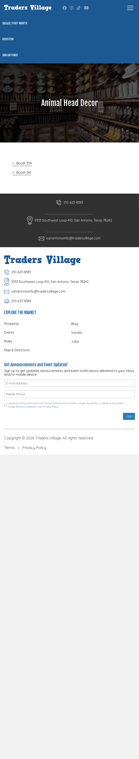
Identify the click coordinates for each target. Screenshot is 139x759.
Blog (74, 324)
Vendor (76, 333)
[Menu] (130, 8)
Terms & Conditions (26, 406)
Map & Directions (17, 350)
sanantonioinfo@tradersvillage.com (73, 238)
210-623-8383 (73, 202)
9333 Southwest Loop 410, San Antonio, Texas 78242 (73, 220)
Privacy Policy (50, 406)
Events (9, 332)
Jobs (75, 341)
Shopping (11, 324)
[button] (65, 8)
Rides (8, 341)
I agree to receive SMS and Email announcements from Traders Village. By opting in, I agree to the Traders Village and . (66, 405)
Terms (9, 447)
